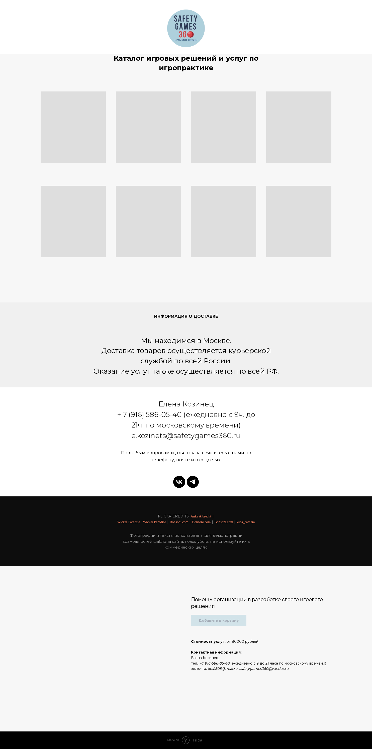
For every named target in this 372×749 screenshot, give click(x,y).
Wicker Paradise (128, 522)
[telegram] (193, 482)
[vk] (179, 482)
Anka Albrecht (201, 516)
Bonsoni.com (179, 522)
